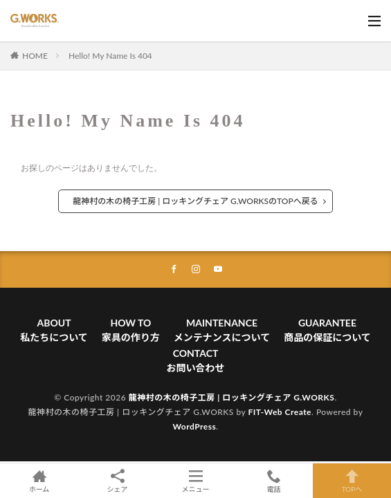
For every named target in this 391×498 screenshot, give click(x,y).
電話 (274, 480)
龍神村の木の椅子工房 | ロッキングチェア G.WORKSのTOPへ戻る (195, 201)
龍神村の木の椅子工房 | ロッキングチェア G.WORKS (232, 397)
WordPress (194, 426)
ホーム (39, 480)
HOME (35, 55)
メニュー (195, 480)
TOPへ (352, 480)
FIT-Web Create (279, 412)
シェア (117, 481)
